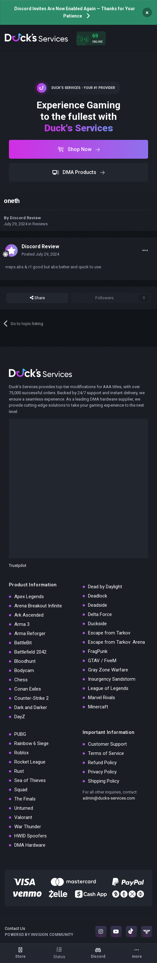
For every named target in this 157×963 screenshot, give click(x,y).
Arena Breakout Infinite (38, 606)
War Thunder (27, 826)
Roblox (21, 753)
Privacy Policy (102, 772)
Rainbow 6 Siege (31, 743)
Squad (20, 790)
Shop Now (79, 149)
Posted (40, 254)
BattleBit (23, 643)
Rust (19, 771)
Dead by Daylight (105, 587)
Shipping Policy (103, 781)
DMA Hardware (29, 845)
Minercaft (98, 707)
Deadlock (97, 596)
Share (37, 298)
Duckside (97, 623)
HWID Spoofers (30, 836)
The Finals (25, 799)
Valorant (23, 817)
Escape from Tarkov (109, 633)
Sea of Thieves (30, 780)
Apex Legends (29, 596)
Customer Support (107, 744)
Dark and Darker (30, 707)
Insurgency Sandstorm (111, 679)
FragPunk (97, 651)
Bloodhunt (25, 661)
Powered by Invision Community (39, 934)
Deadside (97, 605)
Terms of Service (106, 753)
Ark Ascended (29, 615)
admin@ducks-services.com (109, 798)
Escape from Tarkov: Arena (116, 642)
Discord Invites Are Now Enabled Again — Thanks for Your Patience (74, 12)
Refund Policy (102, 762)
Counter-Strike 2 (31, 698)
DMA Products (78, 172)
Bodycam (24, 670)
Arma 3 (22, 624)
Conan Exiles (27, 689)
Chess (21, 680)
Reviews (40, 223)
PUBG (20, 734)
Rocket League (29, 762)
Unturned (23, 808)
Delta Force (100, 614)
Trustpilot (17, 565)
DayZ (19, 717)
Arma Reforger (29, 633)
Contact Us (15, 928)
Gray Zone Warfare (108, 670)
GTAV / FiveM (102, 660)
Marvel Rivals (101, 697)
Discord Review (25, 217)
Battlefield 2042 (30, 652)
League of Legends (108, 688)
